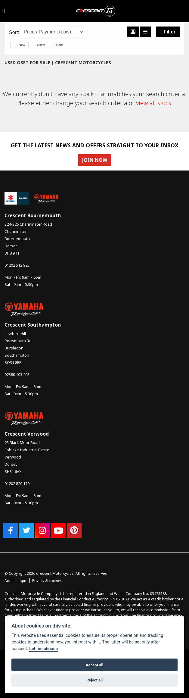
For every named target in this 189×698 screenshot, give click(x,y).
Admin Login (15, 580)
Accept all (94, 665)
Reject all (94, 680)
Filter (168, 31)
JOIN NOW (94, 160)
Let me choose (43, 648)
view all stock (153, 103)
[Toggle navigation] (3, 11)
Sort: (14, 32)
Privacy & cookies (47, 580)
